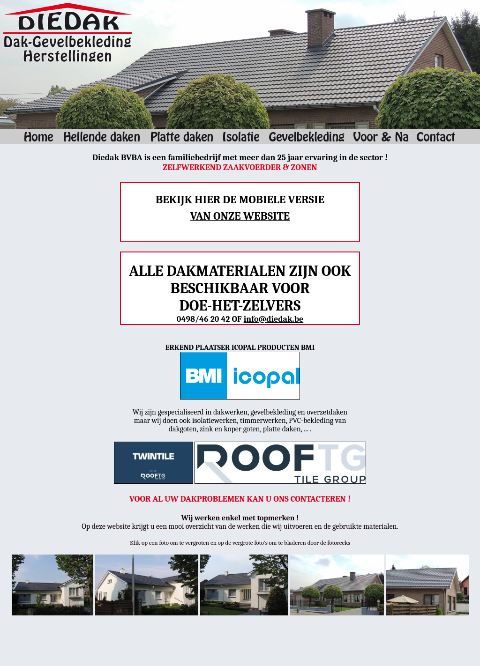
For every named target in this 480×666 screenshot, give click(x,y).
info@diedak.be (274, 319)
